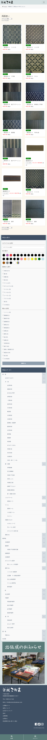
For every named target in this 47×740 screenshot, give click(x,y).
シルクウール (8, 497)
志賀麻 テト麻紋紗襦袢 (13, 575)
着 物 (4, 374)
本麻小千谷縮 (10, 475)
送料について (6, 708)
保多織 (9, 441)
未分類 (4, 638)
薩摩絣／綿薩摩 (11, 422)
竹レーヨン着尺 (11, 527)
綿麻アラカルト (11, 486)
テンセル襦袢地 (11, 583)
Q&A (4, 713)
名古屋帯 (7, 594)
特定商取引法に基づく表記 (10, 721)
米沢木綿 (9, 452)
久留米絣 (9, 415)
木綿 (7, 270)
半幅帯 (7, 598)
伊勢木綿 (9, 396)
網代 (6, 334)
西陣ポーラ (10, 501)
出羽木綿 (9, 430)
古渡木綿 (9, 419)
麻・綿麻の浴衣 (11, 493)
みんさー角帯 (10, 624)
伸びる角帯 (10, 627)
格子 (6, 346)
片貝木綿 (9, 407)
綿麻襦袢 (7, 553)
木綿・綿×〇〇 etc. (12, 460)
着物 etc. (7, 534)
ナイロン (7, 289)
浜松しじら (10, 478)
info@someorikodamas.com (14, 702)
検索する (23, 363)
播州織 (9, 434)
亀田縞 (9, 411)
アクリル (7, 298)
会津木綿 (9, 385)
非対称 (6, 343)
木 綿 (7, 381)
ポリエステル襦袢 (10, 560)
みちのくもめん (11, 445)
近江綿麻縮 (10, 471)
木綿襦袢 (7, 542)
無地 (6, 324)
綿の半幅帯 (10, 605)
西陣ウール (10, 508)
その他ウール (10, 512)
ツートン (7, 312)
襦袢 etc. (7, 568)
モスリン (9, 516)
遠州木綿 (9, 404)
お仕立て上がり (9, 378)
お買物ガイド (6, 705)
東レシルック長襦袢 (12, 564)
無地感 (6, 327)
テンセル (7, 292)
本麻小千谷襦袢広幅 (12, 549)
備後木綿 (9, 389)
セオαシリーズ (11, 523)
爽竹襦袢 (9, 586)
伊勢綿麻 (9, 467)
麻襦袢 (7, 545)
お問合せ (5, 718)
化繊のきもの (8, 519)
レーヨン (7, 295)
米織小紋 (9, 449)
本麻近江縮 (10, 482)
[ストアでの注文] (7, 19)
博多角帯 (9, 620)
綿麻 (6, 277)
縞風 (6, 340)
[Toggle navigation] (44, 2)
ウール (7, 283)
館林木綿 (9, 426)
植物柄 (6, 321)
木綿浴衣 (9, 456)
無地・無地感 (9, 349)
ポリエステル (8, 286)
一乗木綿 (9, 400)
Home (5, 6)
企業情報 (5, 716)
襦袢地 (4, 538)
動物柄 (6, 315)
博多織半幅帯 (10, 601)
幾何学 (6, 318)
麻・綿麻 (7, 464)
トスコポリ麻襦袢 (12, 571)
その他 (6, 304)
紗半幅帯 (9, 609)
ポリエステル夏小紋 (12, 531)
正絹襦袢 (7, 557)
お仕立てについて (7, 710)
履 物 (4, 631)
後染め (7, 352)
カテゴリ (35, 737)
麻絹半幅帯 (10, 612)
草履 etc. (7, 635)
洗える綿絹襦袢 (11, 579)
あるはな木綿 (10, 393)
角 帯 (7, 616)
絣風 (6, 330)
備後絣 (9, 437)
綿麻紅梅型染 (10, 490)
